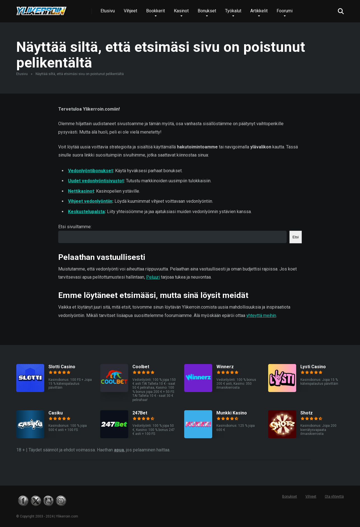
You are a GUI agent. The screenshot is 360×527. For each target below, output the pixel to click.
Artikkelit (259, 10)
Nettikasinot (81, 191)
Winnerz (225, 366)
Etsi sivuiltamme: (75, 226)
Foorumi (285, 10)
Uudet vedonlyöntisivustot (96, 180)
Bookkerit (155, 10)
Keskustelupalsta (86, 211)
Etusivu (107, 10)
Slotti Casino (61, 366)
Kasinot (181, 10)
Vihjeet (130, 10)
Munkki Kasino (231, 413)
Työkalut (233, 10)
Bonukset (207, 10)
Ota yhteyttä (334, 496)
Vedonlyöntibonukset (90, 170)
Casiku (55, 413)
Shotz (306, 413)
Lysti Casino (313, 366)
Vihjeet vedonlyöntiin (90, 201)
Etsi (296, 237)
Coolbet (140, 366)
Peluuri (153, 277)
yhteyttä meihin (261, 315)
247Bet (139, 413)
